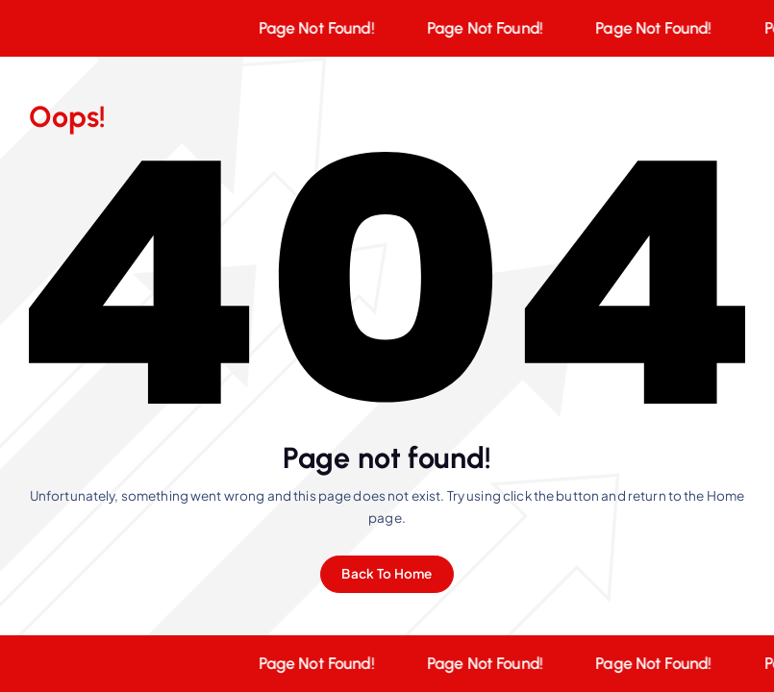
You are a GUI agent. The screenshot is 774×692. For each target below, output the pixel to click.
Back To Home (386, 573)
